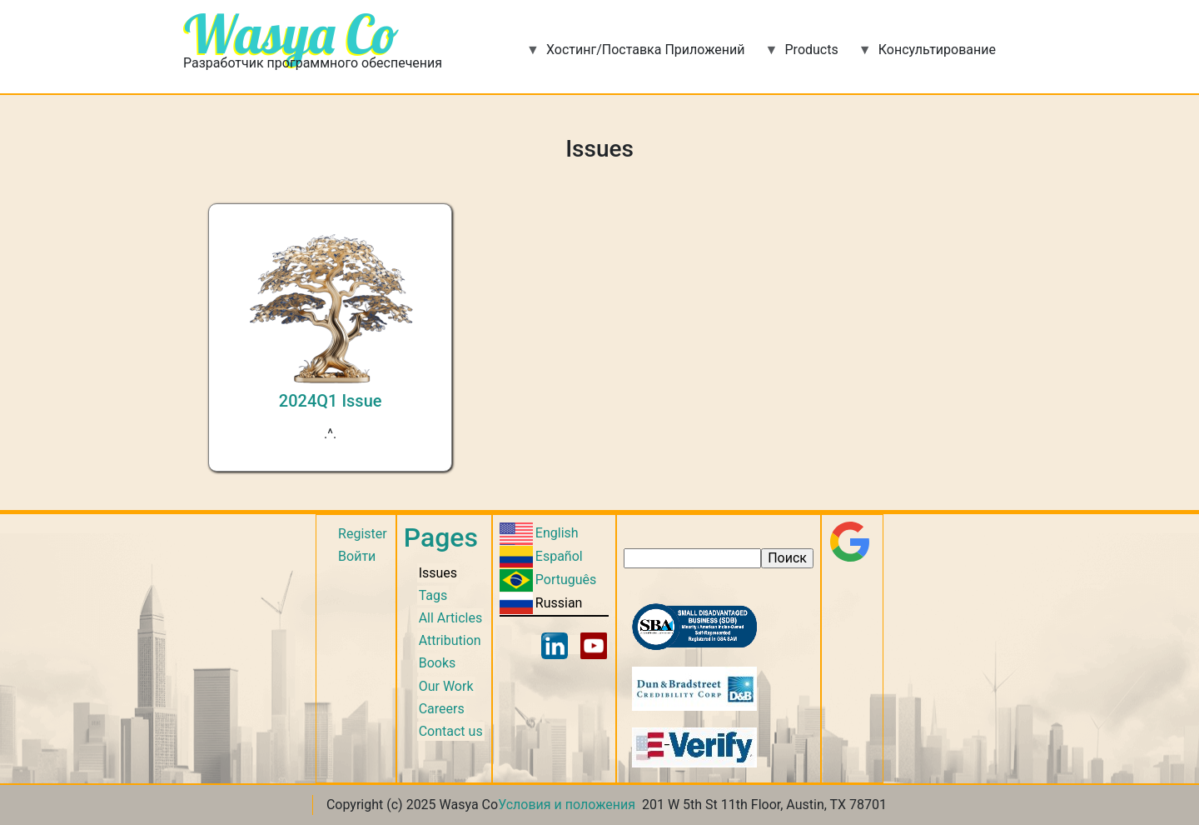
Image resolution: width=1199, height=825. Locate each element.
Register (362, 534)
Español (559, 556)
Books (437, 663)
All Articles (451, 618)
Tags (433, 595)
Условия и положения (566, 804)
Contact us (451, 731)
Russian (559, 603)
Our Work (446, 686)
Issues (438, 573)
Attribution (450, 640)
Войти (357, 556)
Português (566, 580)
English (557, 533)
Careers (442, 709)
